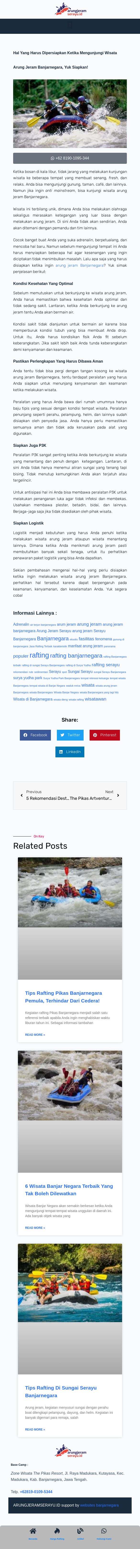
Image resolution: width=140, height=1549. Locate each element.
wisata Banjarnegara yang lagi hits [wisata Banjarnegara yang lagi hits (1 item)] (99, 692)
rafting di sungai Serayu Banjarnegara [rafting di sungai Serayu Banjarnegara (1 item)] (43, 665)
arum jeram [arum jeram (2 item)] (66, 624)
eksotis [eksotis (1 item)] (74, 639)
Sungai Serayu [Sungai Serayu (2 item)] (80, 672)
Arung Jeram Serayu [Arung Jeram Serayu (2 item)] (54, 631)
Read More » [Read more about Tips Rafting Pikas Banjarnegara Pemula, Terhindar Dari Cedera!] (35, 1035)
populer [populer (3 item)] (20, 656)
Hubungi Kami (104, 1539)
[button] (70, 25)
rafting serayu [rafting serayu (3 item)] (106, 664)
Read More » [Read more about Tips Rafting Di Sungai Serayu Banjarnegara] (35, 1429)
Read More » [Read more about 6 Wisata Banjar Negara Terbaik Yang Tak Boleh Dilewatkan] (35, 1228)
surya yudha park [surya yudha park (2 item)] (27, 678)
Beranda (33, 1539)
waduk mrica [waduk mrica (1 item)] (73, 685)
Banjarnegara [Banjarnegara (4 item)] (53, 639)
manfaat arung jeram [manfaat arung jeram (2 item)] (85, 646)
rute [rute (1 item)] (31, 672)
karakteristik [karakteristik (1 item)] (60, 646)
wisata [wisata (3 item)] (88, 685)
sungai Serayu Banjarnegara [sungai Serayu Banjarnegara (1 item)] (110, 672)
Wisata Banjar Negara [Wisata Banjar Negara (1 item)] (66, 692)
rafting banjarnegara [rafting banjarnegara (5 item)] (76, 655)
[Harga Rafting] (57, 1531)
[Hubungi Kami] (104, 1531)
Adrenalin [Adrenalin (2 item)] (21, 624)
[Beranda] (33, 1531)
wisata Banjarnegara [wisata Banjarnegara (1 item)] (41, 692)
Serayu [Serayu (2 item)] (55, 672)
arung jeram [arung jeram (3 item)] (89, 624)
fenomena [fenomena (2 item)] (103, 639)
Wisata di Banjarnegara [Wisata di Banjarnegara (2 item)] (33, 699)
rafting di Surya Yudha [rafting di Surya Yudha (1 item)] (78, 665)
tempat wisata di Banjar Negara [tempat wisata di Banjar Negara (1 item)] (47, 685)
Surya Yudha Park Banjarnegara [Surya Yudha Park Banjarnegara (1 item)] (61, 678)
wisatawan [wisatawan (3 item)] (95, 698)
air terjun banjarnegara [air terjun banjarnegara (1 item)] (43, 624)
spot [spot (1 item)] (64, 672)
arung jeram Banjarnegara (80, 265)
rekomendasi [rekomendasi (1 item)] (20, 672)
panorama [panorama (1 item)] (109, 646)
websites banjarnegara (99, 1505)
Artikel (80, 1539)
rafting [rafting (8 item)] (39, 655)
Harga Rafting (57, 1539)
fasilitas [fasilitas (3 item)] (86, 638)
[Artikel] (80, 1531)
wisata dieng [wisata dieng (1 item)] (61, 699)
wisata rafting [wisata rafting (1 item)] (76, 699)
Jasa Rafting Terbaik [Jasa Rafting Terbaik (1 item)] (40, 646)
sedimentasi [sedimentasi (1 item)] (41, 672)
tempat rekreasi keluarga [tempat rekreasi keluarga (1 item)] (95, 678)
